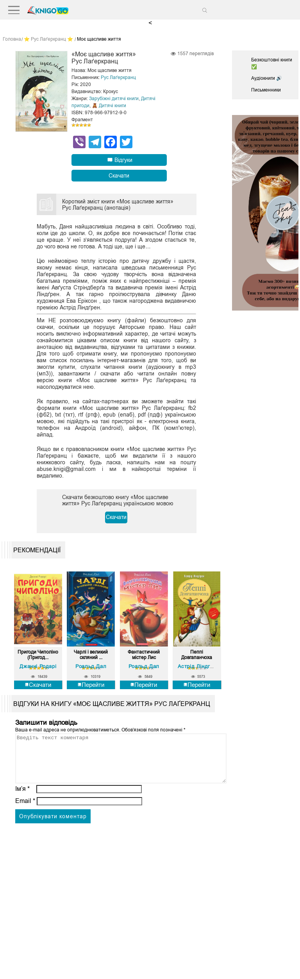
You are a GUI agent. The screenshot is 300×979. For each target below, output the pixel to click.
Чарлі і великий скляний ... (91, 655)
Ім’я (22, 797)
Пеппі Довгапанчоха (196, 655)
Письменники (266, 90)
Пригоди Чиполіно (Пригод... (38, 655)
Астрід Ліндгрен (198, 666)
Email (25, 810)
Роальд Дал (90, 666)
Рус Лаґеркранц (118, 77)
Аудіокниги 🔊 (266, 78)
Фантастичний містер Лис (144, 655)
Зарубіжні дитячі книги (114, 98)
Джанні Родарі (38, 666)
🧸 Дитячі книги (109, 105)
